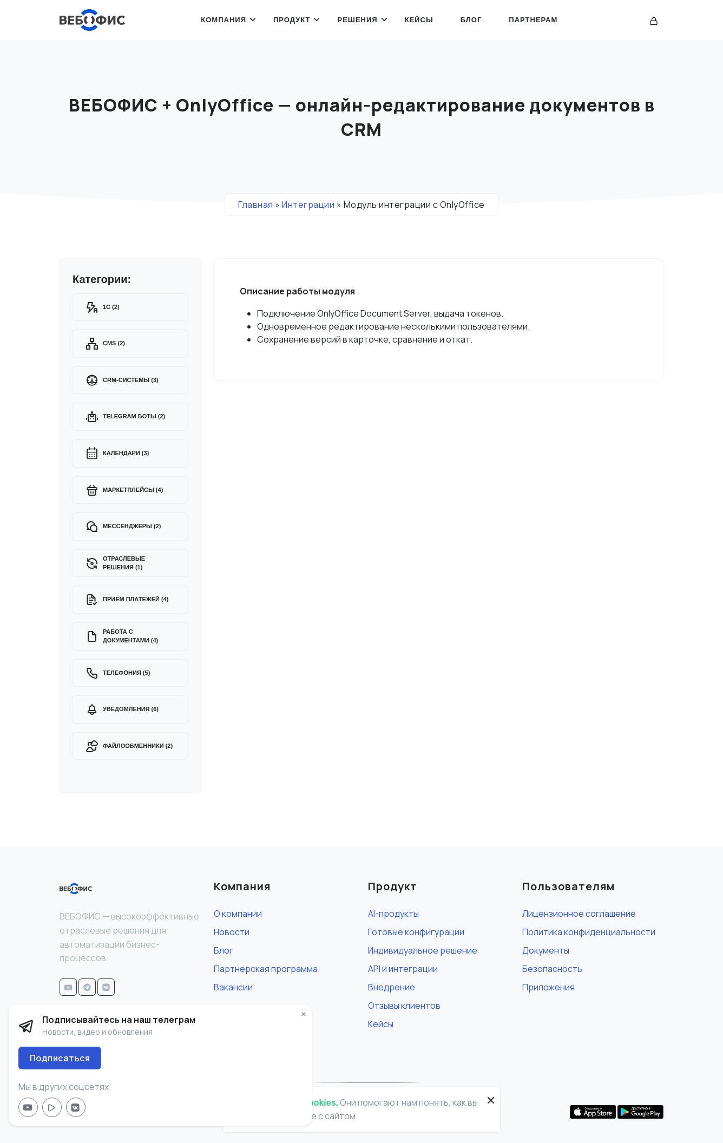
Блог (471, 20)
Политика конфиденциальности (588, 932)
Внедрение (391, 987)
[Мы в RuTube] (52, 1107)
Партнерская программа (266, 969)
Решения (357, 20)
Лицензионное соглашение (579, 913)
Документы (545, 950)
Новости (231, 932)
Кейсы (419, 20)
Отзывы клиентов (404, 1005)
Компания (223, 20)
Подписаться (60, 1058)
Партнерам (533, 20)
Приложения (548, 987)
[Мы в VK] (76, 1107)
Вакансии (233, 987)
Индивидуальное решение (422, 950)
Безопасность (552, 969)
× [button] (303, 1014)
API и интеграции (403, 969)
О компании (238, 913)
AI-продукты (393, 913)
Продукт (292, 20)
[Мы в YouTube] (28, 1107)
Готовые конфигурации (416, 932)
